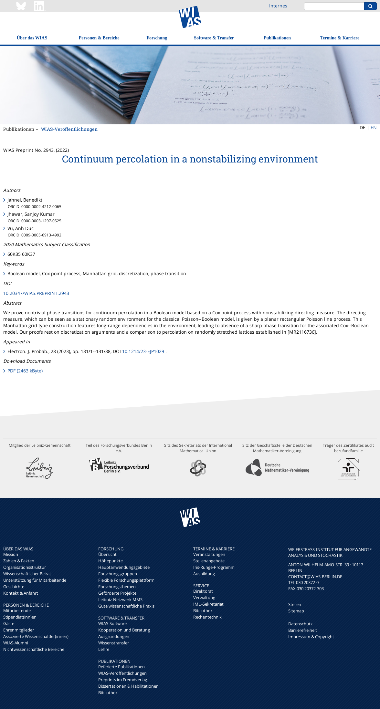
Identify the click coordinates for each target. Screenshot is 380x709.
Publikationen (277, 38)
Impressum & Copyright (311, 637)
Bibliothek (108, 692)
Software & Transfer (214, 38)
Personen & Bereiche (99, 38)
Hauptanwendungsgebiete (124, 567)
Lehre (103, 649)
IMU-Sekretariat (208, 604)
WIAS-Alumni (15, 643)
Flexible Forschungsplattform (126, 580)
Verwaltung (204, 597)
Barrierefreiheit (302, 630)
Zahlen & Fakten (18, 561)
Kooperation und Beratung (124, 630)
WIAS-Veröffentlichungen (69, 129)
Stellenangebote (209, 561)
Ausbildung (204, 574)
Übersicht (107, 554)
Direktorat (203, 591)
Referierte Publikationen (121, 667)
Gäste (8, 623)
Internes (278, 6)
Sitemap (296, 611)
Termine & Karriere (339, 38)
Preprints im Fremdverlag (122, 680)
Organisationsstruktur (24, 567)
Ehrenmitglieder (18, 630)
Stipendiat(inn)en (20, 617)
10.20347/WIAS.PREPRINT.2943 (36, 293)
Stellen (294, 604)
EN (374, 127)
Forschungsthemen (117, 586)
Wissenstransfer (113, 643)
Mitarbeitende (17, 610)
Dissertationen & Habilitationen (128, 686)
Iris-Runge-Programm (214, 567)
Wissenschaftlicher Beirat (27, 574)
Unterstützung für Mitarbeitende (34, 580)
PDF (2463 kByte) (25, 371)
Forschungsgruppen (117, 574)
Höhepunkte (110, 561)
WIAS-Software (112, 623)
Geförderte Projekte (117, 593)
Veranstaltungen (209, 554)
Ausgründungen (113, 636)
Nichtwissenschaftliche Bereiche (33, 649)
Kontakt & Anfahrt (20, 593)
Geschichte (13, 586)
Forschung (156, 38)
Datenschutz (300, 624)
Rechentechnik (207, 617)
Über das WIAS (32, 38)
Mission (10, 554)
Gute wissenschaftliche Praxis (126, 606)
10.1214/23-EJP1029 (143, 351)
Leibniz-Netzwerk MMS (120, 599)
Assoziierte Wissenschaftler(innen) (36, 636)
